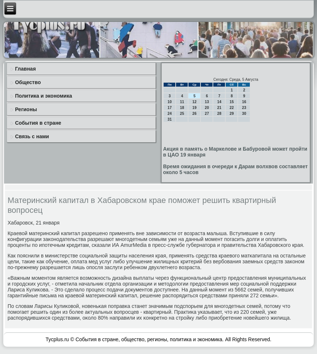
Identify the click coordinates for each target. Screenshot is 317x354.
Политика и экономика (43, 96)
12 (194, 102)
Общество (28, 82)
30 (244, 114)
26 (194, 114)
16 (244, 102)
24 (170, 114)
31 (170, 119)
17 (170, 108)
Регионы (26, 109)
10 (170, 102)
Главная (25, 69)
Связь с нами (32, 136)
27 (207, 114)
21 (219, 108)
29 (232, 114)
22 (232, 108)
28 (219, 114)
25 (182, 114)
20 (207, 108)
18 (182, 108)
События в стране (38, 123)
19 (194, 108)
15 (232, 102)
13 (207, 102)
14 (219, 102)
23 (244, 108)
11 (182, 102)
